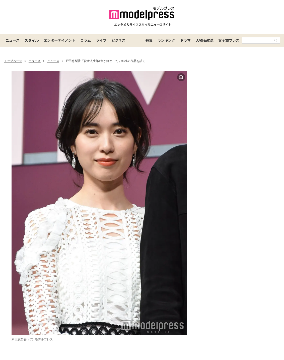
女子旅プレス (228, 40)
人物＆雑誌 (204, 40)
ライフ (101, 40)
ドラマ (185, 40)
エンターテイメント (59, 40)
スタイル (32, 40)
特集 (149, 40)
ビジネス (118, 40)
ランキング (166, 40)
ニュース (13, 40)
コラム (85, 40)
